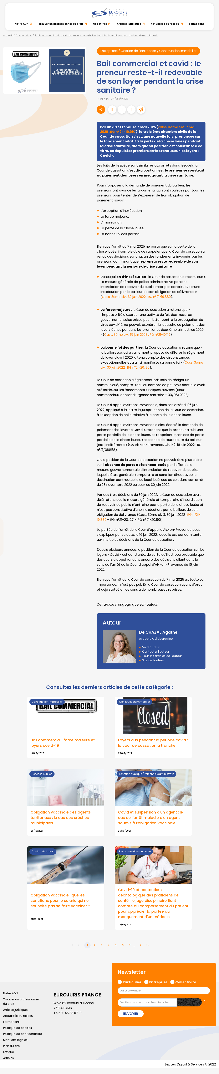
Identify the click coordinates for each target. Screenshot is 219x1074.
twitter (210, 520)
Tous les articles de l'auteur (162, 660)
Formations (196, 24)
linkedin (210, 528)
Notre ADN (22, 24)
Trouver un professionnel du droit (61, 24)
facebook (210, 512)
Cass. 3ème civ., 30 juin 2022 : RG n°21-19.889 (137, 301)
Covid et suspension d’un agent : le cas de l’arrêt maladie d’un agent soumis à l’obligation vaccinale (150, 822)
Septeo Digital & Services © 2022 (189, 1069)
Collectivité (185, 987)
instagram (210, 545)
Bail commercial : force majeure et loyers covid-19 (63, 747)
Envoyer (130, 1019)
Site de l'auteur (153, 664)
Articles (8, 1063)
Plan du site (11, 1051)
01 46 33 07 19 (71, 1018)
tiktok (210, 562)
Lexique (8, 1057)
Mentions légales (15, 1045)
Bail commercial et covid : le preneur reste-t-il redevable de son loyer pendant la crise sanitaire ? (96, 35)
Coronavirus (24, 35)
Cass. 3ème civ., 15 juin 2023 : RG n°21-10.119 (138, 338)
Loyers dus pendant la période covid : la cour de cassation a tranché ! (153, 747)
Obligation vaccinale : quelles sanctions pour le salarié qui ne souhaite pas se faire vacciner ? (60, 905)
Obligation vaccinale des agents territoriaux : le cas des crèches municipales (61, 822)
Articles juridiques (129, 24)
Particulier (132, 987)
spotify (210, 553)
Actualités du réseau (165, 24)
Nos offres (100, 24)
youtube (210, 537)
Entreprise (158, 987)
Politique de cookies (17, 1033)
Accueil (7, 35)
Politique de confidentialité (22, 1039)
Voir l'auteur (150, 651)
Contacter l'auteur (155, 656)
